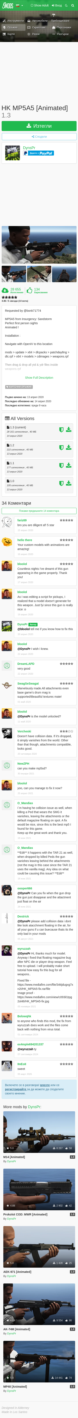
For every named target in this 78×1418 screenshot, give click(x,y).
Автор (33, 624)
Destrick (23, 916)
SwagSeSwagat (28, 683)
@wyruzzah (25, 1049)
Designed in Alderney (15, 1407)
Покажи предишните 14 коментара (39, 510)
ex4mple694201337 (30, 1044)
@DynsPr (23, 648)
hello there (24, 540)
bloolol (22, 564)
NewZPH (23, 763)
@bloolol (23, 629)
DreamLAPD (25, 663)
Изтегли (39, 126)
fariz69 (22, 520)
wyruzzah (23, 948)
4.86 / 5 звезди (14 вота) (15, 301)
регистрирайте (16, 1089)
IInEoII (21, 1064)
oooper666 (24, 888)
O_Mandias (25, 803)
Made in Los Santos (14, 1412)
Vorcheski (24, 731)
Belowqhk (24, 1016)
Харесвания (41, 292)
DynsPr (29, 148)
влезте (45, 1085)
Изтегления (16, 292)
